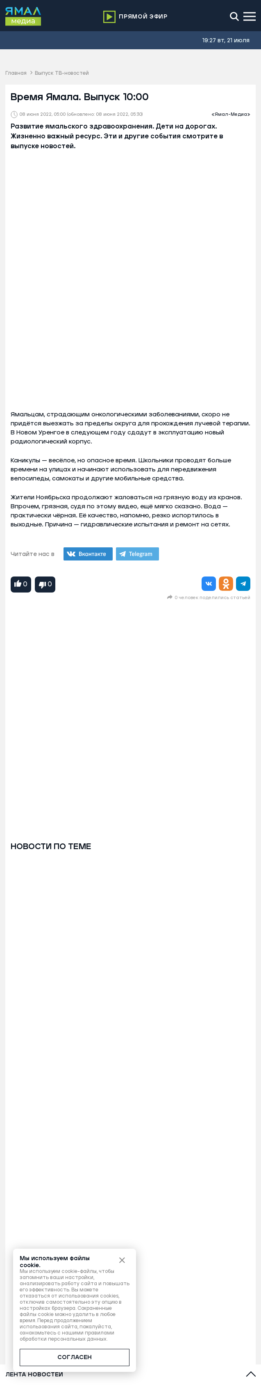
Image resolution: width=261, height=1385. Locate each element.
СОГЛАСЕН (74, 1357)
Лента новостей (34, 1375)
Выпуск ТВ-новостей (62, 73)
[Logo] (23, 16)
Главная (16, 73)
